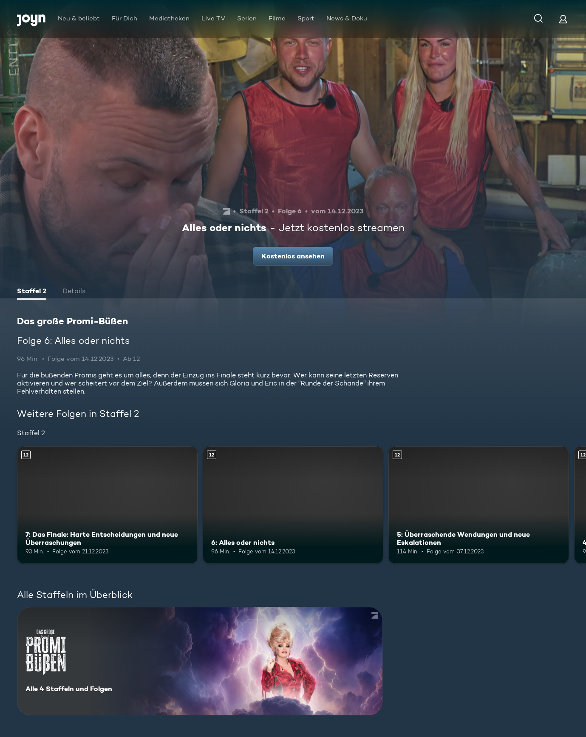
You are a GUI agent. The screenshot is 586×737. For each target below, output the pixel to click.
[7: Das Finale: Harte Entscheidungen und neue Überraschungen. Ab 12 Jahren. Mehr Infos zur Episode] (107, 505)
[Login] (563, 18)
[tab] (31, 292)
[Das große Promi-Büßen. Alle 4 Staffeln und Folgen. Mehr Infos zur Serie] (199, 661)
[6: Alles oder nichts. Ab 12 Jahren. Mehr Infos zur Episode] (293, 505)
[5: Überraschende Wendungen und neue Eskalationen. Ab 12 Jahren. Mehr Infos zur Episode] (478, 505)
